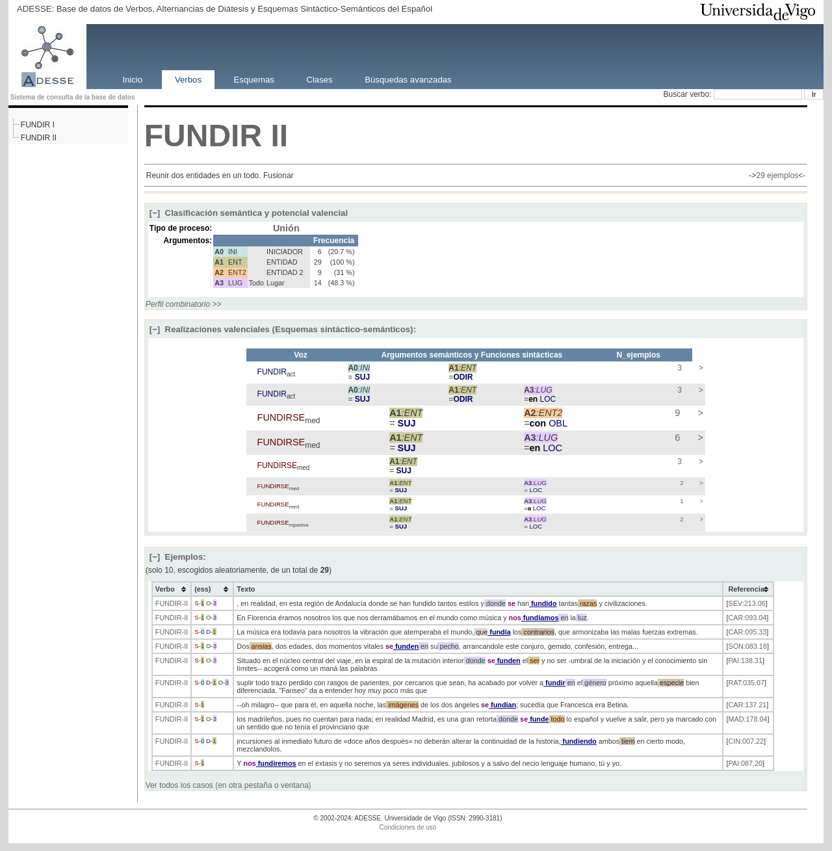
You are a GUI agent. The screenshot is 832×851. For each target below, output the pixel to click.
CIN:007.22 (746, 741)
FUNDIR (203, 135)
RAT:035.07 (746, 683)
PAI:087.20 (745, 763)
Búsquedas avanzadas (408, 79)
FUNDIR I (38, 124)
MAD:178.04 (747, 719)
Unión (286, 228)
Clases (319, 79)
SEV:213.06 (746, 603)
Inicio (133, 79)
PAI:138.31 (745, 660)
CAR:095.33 (747, 632)
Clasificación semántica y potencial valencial (249, 213)
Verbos (188, 79)
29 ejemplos (777, 175)
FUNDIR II (39, 137)
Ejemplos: (178, 557)
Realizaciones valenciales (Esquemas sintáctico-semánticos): (283, 329)
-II (185, 603)
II (279, 135)
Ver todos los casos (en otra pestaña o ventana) (228, 785)
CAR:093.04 (747, 618)
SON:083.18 (747, 646)
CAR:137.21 (747, 705)
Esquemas (254, 79)
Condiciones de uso (408, 827)
